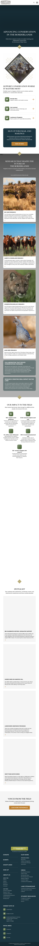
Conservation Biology (26, 862)
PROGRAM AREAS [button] (25, 857)
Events (5, 860)
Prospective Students (25, 898)
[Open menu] (37, 2)
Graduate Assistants (7, 893)
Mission (5, 881)
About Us (6, 875)
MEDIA (23, 870)
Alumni (22, 901)
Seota (24, 944)
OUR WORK (25, 855)
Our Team (5, 888)
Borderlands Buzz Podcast (27, 876)
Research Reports (25, 878)
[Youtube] (19, 937)
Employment (6, 898)
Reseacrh (5, 882)
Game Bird (23, 864)
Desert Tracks (24, 873)
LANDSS (23, 891)
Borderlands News (25, 875)
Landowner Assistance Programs (28, 888)
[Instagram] (19, 933)
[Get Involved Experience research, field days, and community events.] (19, 109)
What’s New (7, 865)
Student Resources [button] (28, 896)
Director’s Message (7, 890)
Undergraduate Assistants (9, 895)
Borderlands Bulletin (25, 872)
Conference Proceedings (26, 881)
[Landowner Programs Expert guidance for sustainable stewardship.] (19, 118)
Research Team (6, 892)
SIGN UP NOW (19, 144)
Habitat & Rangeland (25, 861)
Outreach (5, 886)
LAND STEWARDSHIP (28, 886)
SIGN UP (6, 870)
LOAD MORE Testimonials (19, 807)
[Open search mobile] (34, 3)
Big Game (23, 859)
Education (5, 884)
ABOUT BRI (5, 878)
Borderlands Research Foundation (20, 848)
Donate (6, 855)
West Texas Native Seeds (26, 889)
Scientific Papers (24, 880)
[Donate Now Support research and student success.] (19, 99)
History (4, 879)
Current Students (25, 899)
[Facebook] (19, 929)
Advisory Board (6, 896)
